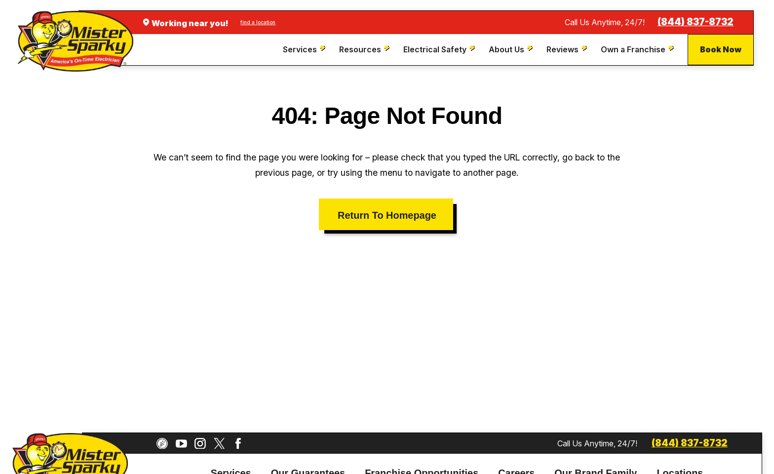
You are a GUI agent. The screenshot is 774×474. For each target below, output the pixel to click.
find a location (257, 22)
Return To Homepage (387, 215)
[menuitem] (305, 49)
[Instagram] (200, 443)
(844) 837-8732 (696, 22)
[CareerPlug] (162, 443)
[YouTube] (181, 443)
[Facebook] (238, 443)
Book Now (720, 49)
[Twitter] (219, 443)
